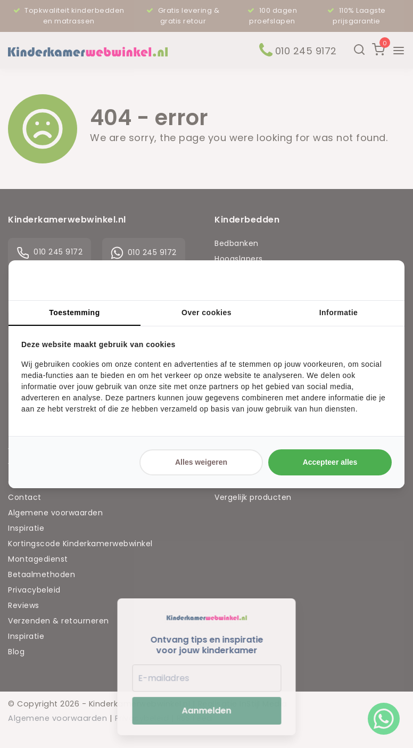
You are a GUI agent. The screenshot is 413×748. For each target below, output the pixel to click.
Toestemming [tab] (74, 312)
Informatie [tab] (338, 312)
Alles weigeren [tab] (201, 462)
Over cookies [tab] (206, 312)
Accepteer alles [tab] (330, 462)
